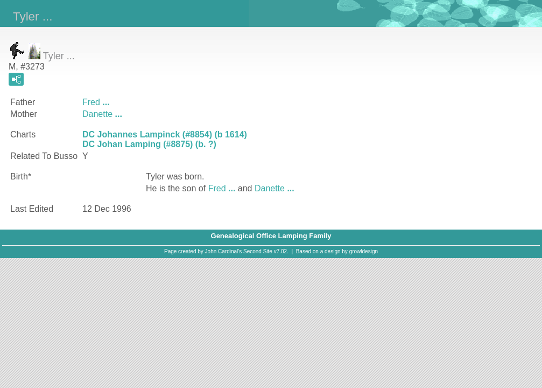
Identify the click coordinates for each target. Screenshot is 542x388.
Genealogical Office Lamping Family (271, 236)
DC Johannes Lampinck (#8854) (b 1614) (164, 134)
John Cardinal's (223, 251)
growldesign (363, 251)
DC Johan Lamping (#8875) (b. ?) (149, 144)
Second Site (257, 251)
